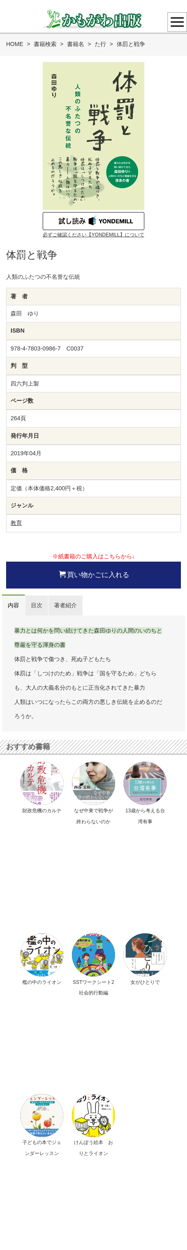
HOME (14, 44)
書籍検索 (45, 44)
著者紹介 (65, 605)
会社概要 (134, 1225)
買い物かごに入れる (94, 575)
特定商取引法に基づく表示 (90, 1225)
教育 (16, 523)
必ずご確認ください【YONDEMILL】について (93, 235)
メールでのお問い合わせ (97, 1099)
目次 (36, 605)
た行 (100, 44)
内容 (13, 605)
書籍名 (75, 44)
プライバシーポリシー (31, 1225)
